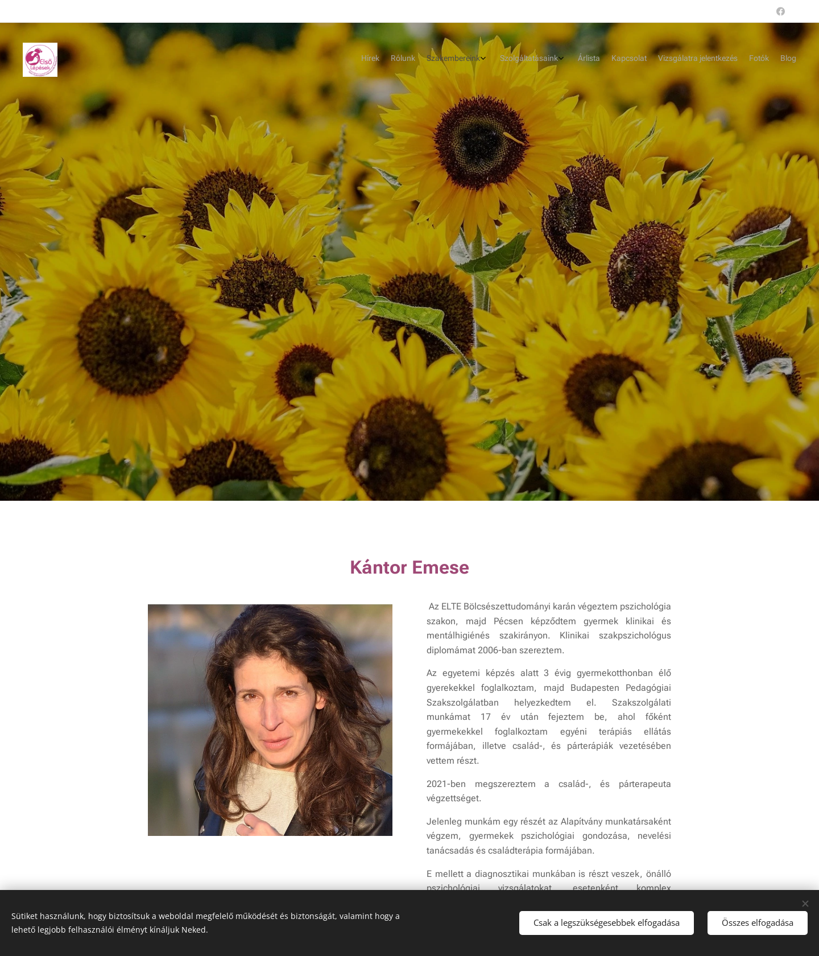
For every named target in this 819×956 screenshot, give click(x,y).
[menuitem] (689, 60)
